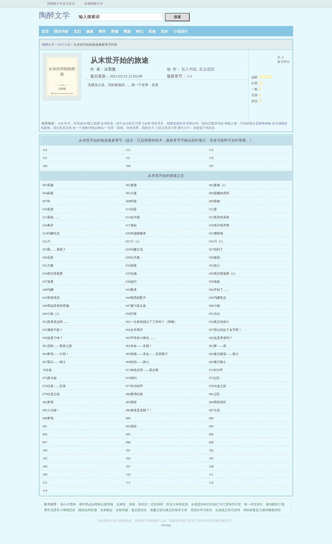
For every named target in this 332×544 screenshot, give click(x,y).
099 (211, 442)
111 (128, 158)
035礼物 (131, 273)
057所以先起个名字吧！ (225, 330)
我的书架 (61, 31)
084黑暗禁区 (217, 402)
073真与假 (50, 378)
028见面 (48, 257)
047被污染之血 (136, 306)
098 (128, 442)
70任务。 (49, 370)
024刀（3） (217, 241)
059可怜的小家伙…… (140, 338)
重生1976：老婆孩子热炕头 (196, 128)
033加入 (214, 265)
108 (128, 166)
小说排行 (180, 31)
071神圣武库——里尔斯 (142, 370)
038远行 (131, 281)
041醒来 (131, 289)
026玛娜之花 (134, 249)
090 (211, 418)
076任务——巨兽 (54, 386)
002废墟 (131, 185)
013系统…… (51, 217)
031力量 (48, 265)
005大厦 (131, 193)
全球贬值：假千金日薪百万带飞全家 (125, 123)
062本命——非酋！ (139, 346)
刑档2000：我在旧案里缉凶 (205, 123)
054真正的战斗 (219, 322)
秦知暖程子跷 (275, 504)
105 (211, 458)
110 (211, 158)
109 (45, 166)
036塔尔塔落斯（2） (223, 273)
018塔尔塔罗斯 (219, 225)
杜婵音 (121, 504)
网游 (127, 31)
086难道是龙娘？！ (139, 410)
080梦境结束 (134, 394)
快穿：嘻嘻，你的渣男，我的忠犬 (131, 128)
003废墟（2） (218, 185)
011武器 (131, 209)
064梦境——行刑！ (56, 354)
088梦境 (48, 418)
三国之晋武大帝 (166, 128)
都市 (102, 31)
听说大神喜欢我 (177, 504)
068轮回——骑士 (137, 362)
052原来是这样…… (56, 322)
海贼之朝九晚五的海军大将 (168, 510)
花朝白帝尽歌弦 (201, 510)
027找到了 (216, 249)
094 (45, 434)
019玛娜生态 (51, 233)
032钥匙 (131, 265)
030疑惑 (214, 257)
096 (211, 434)
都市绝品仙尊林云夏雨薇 (96, 504)
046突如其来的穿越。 (57, 306)
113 (211, 150)
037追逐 (48, 281)
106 (45, 466)
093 (211, 426)
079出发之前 (51, 394)
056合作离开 (134, 330)
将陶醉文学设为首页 (61, 3)
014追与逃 (133, 217)
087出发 (214, 410)
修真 (89, 31)
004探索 (48, 193)
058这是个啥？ (53, 338)
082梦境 (48, 402)
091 (45, 426)
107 (211, 166)
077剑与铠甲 (134, 386)
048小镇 (214, 306)
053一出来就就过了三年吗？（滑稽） (151, 322)
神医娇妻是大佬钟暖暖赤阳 (262, 510)
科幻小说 (64, 44)
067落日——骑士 (54, 362)
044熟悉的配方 (136, 297)
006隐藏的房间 (219, 193)
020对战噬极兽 (136, 233)
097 (45, 442)
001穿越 (48, 185)
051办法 (214, 314)
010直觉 (48, 209)
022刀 (46, 241)
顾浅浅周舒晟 (87, 510)
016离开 (48, 225)
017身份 (131, 225)
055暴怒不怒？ (53, 330)
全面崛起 (106, 510)
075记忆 (214, 378)
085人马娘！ (51, 410)
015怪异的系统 (219, 217)
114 (189, 76)
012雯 (213, 209)
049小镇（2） (52, 314)
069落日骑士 (217, 362)
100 (45, 450)
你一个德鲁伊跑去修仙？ (90, 128)
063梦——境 (217, 346)
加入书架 (189, 69)
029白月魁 (133, 257)
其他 (152, 31)
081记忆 (214, 394)
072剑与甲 (216, 370)
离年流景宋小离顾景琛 (59, 510)
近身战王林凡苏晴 (227, 510)
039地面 (214, 281)
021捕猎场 (216, 233)
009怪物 (214, 201)
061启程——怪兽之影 (57, 346)
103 (45, 458)
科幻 (139, 31)
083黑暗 (131, 402)
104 (128, 458)
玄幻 (77, 31)
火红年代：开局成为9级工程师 (79, 123)
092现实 (131, 426)
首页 (45, 31)
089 (128, 418)
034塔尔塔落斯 (53, 273)
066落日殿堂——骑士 (224, 354)
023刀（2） (133, 241)
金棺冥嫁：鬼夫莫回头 (131, 510)
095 (128, 434)
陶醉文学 (54, 15)
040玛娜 (48, 289)
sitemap (166, 525)
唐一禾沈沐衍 (253, 504)
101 (128, 450)
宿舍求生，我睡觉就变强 (168, 123)
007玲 (46, 201)
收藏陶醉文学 (93, 3)
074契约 (131, 378)
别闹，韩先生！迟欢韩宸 (146, 504)
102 (211, 450)
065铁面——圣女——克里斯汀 (147, 354)
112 (128, 150)
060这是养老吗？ (220, 338)
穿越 (114, 31)
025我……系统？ (54, 249)
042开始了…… (219, 289)
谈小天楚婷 (68, 504)
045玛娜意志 (217, 297)
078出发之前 (217, 386)
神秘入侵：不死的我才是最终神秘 (247, 123)
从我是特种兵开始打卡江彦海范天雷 (216, 504)
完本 (164, 31)
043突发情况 (51, 297)
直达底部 (207, 69)
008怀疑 (131, 201)
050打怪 (131, 314)
